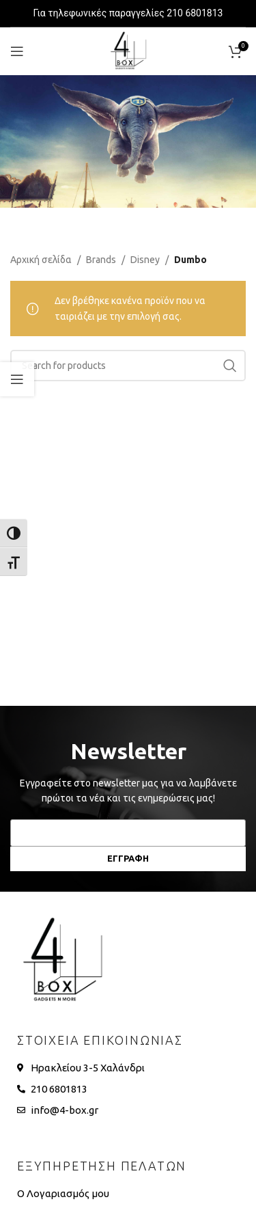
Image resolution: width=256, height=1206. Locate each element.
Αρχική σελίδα (41, 259)
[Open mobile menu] (17, 51)
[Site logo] (128, 50)
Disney (145, 259)
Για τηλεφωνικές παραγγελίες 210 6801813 (128, 13)
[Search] (128, 365)
